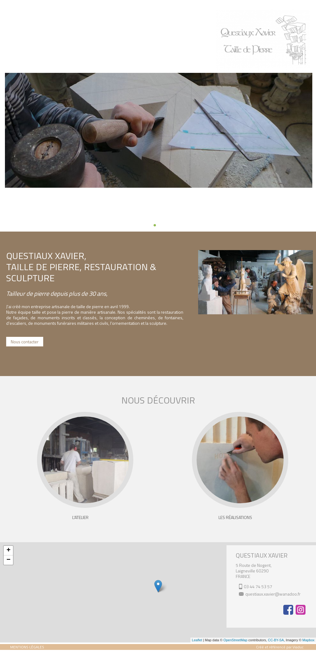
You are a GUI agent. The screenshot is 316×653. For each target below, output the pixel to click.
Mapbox (308, 640)
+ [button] (8, 550)
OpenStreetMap (235, 640)
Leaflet (197, 640)
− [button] (8, 560)
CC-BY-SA (276, 640)
